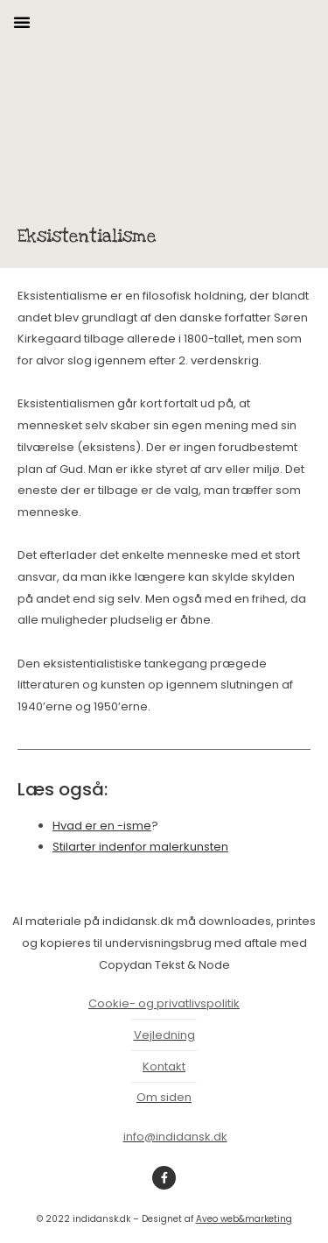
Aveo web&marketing (244, 1218)
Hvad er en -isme (101, 825)
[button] (22, 22)
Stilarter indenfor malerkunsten (140, 846)
